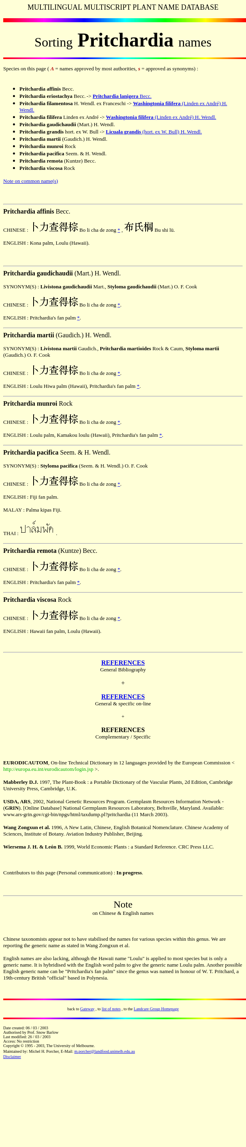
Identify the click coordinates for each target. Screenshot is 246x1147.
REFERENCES (123, 662)
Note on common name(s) (30, 181)
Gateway (87, 1009)
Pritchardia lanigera (115, 96)
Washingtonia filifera (156, 103)
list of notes (111, 1009)
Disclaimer (12, 1056)
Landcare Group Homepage (156, 1009)
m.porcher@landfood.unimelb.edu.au (104, 1051)
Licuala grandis (123, 132)
